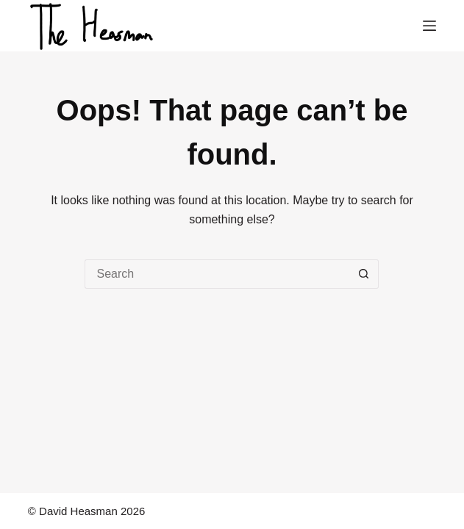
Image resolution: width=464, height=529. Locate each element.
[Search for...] (217, 274)
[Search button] (364, 274)
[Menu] (429, 25)
